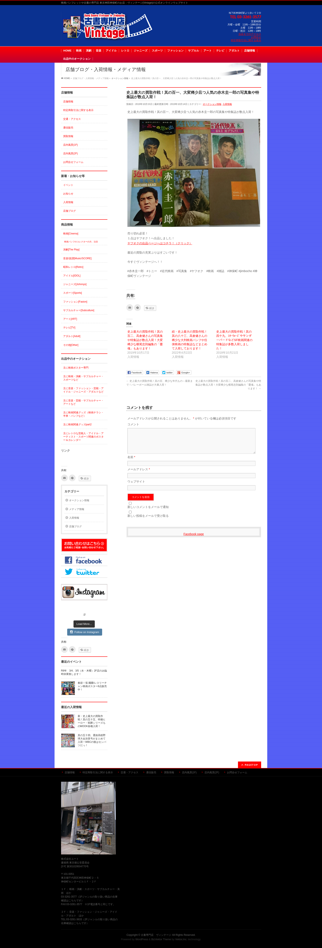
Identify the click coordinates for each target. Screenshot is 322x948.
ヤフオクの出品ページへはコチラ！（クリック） (159, 243)
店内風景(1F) (70, 144)
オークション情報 (212, 104)
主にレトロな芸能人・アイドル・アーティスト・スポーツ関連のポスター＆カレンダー (83, 437)
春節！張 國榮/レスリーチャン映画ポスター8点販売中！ (92, 686)
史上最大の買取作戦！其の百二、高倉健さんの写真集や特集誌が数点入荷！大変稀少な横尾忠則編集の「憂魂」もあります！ (145, 340)
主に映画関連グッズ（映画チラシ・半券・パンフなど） (83, 414)
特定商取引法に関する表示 (246, 40)
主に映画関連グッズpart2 (77, 424)
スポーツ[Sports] (72, 292)
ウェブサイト (136, 486)
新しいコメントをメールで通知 (148, 512)
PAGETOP (251, 764)
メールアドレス (138, 474)
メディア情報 (76, 509)
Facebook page (193, 539)
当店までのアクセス (249, 34)
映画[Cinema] (70, 233)
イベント (68, 185)
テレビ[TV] (69, 327)
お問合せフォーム (73, 162)
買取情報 (68, 136)
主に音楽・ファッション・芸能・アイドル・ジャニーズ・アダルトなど (83, 390)
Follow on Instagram (84, 632)
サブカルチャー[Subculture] (78, 310)
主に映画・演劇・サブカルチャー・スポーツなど (83, 378)
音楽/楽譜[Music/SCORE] (77, 258)
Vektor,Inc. (181, 939)
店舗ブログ (69, 210)
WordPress (141, 939)
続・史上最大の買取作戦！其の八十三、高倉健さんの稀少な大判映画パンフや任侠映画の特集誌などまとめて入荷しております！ (189, 340)
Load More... (84, 623)
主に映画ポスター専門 (75, 367)
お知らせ (68, 193)
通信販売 (68, 127)
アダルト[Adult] (71, 336)
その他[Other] (71, 345)
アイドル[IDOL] (72, 275)
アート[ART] (70, 318)
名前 (131, 462)
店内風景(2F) (70, 153)
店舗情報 (68, 101)
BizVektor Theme (161, 939)
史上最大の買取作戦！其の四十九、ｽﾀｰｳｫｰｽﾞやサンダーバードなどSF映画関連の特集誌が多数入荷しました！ (234, 340)
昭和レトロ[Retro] (73, 267)
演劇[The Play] (71, 249)
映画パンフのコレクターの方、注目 (81, 242)
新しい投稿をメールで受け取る (148, 520)
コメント (133, 424)
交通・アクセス (72, 119)
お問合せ (256, 37)
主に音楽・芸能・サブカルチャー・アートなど (83, 402)
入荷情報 (227, 104)
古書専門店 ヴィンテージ (156, 934)
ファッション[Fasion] (75, 301)
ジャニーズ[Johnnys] (75, 284)
